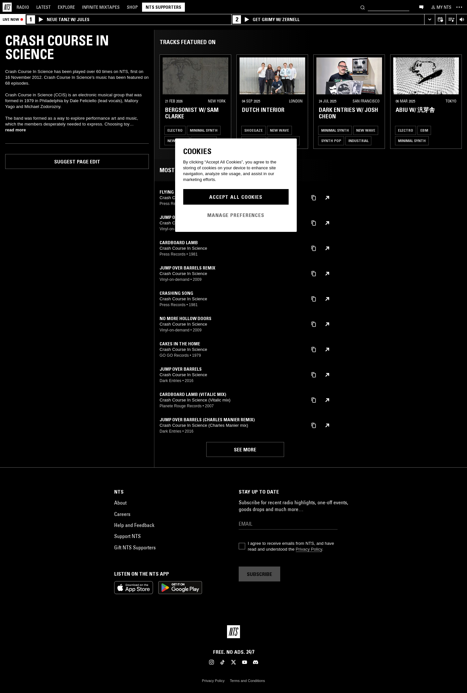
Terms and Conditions (247, 681)
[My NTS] (440, 7)
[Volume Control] (461, 19)
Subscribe (259, 574)
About (120, 502)
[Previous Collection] (454, 102)
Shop (132, 7)
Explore (66, 7)
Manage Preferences (235, 215)
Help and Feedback (134, 525)
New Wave (279, 130)
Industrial (358, 140)
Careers (122, 514)
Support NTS (127, 536)
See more (245, 449)
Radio (23, 7)
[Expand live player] (429, 19)
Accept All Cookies (235, 197)
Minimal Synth (204, 130)
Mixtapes (101, 7)
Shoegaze (253, 130)
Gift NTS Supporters (135, 547)
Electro (175, 130)
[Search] (362, 7)
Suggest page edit (77, 161)
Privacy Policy (309, 549)
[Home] (7, 7)
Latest (43, 7)
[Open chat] (421, 7)
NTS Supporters (163, 7)
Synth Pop (331, 140)
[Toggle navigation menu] (459, 7)
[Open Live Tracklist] (451, 19)
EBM (424, 130)
